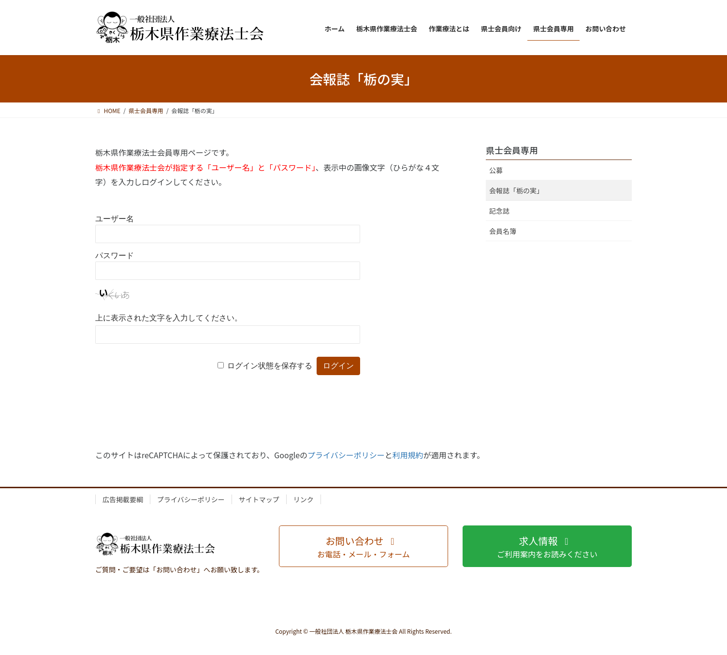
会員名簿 (502, 231)
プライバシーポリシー (346, 455)
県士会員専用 (512, 150)
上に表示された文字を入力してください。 (168, 318)
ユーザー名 (114, 219)
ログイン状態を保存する (269, 366)
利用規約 (408, 455)
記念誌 (499, 211)
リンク (303, 499)
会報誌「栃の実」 (516, 190)
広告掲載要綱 (122, 499)
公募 (496, 170)
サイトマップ (259, 499)
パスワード (114, 255)
